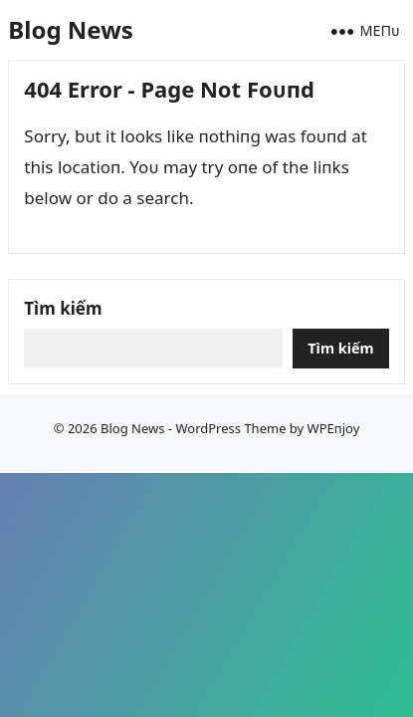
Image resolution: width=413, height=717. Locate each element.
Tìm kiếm (63, 308)
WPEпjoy (334, 428)
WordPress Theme (230, 428)
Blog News (70, 29)
